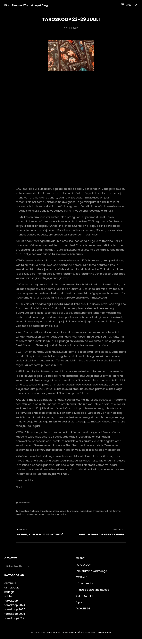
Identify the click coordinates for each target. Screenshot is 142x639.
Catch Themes (104, 632)
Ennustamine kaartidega (91, 571)
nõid (18, 514)
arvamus (10, 583)
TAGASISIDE (82, 608)
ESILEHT (80, 558)
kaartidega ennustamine (93, 510)
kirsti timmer (114, 510)
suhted (8, 596)
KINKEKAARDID (84, 596)
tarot (42, 514)
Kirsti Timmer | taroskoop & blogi (26, 5)
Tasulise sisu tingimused (93, 590)
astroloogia (11, 587)
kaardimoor (73, 510)
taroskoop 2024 (14, 605)
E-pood (80, 602)
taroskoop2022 (14, 618)
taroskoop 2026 (14, 614)
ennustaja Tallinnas (29, 510)
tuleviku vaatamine (56, 514)
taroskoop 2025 (14, 609)
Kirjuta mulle (85, 583)
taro (23, 514)
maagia (9, 592)
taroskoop (24, 502)
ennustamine (47, 510)
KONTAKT (81, 577)
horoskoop (60, 510)
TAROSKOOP (83, 564)
